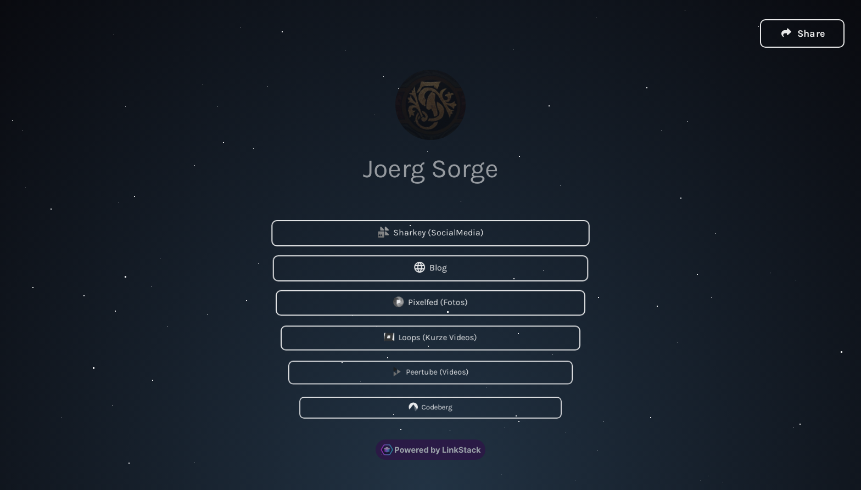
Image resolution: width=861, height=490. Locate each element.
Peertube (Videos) (430, 371)
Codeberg (430, 406)
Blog (430, 267)
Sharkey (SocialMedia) (430, 232)
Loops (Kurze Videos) (430, 336)
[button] (802, 33)
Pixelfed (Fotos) (430, 302)
